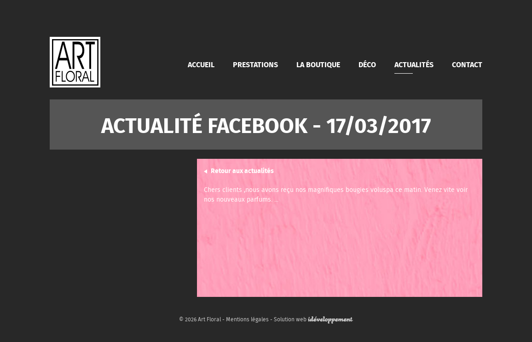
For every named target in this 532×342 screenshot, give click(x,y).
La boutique (318, 64)
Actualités (414, 64)
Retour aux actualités (242, 170)
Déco (367, 64)
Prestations (255, 64)
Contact (467, 64)
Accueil (201, 64)
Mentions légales (247, 319)
